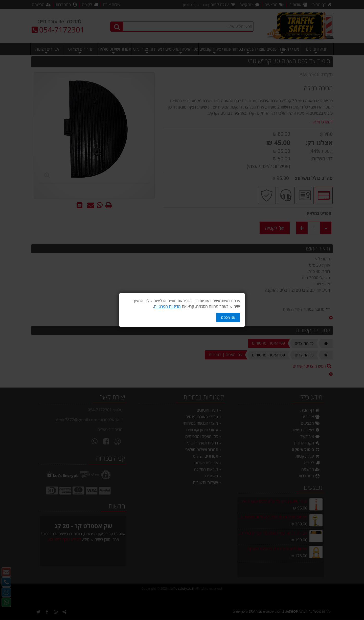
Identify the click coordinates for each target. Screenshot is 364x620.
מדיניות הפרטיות (167, 306)
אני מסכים (228, 317)
